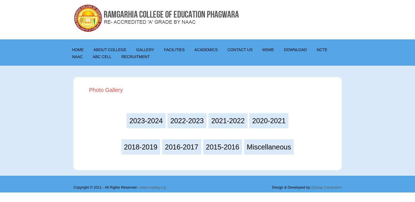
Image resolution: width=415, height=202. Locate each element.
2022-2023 (187, 121)
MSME (268, 49)
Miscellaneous (269, 147)
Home (78, 49)
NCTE (322, 49)
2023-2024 (146, 121)
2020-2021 (269, 121)
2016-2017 (181, 147)
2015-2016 (222, 147)
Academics (206, 49)
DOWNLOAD (295, 49)
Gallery (145, 49)
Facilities (174, 49)
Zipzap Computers (327, 187)
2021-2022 (228, 121)
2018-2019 (141, 147)
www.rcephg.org (153, 187)
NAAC (77, 56)
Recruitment (135, 56)
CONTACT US (240, 49)
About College (110, 49)
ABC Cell (102, 56)
